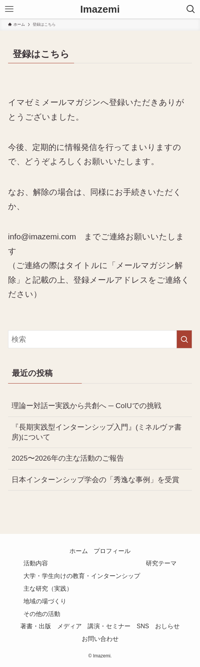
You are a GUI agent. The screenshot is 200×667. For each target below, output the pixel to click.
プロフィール (112, 551)
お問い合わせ (100, 639)
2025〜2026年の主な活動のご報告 (68, 458)
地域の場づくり (44, 601)
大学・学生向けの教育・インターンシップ (81, 576)
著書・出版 (35, 626)
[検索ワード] (100, 339)
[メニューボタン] (9, 9)
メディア (69, 626)
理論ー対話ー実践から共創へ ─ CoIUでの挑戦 (86, 406)
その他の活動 (41, 614)
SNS (143, 626)
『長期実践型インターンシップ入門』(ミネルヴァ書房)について (97, 432)
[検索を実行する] (184, 339)
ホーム (78, 551)
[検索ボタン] (191, 9)
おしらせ (167, 626)
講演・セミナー (109, 626)
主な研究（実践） (48, 588)
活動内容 (35, 563)
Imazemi (100, 9)
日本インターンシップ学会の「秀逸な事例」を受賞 (95, 480)
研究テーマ (161, 563)
